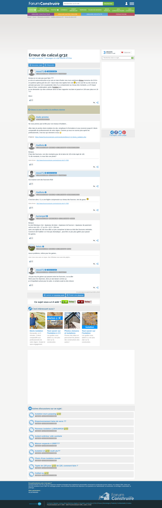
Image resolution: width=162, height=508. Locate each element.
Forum (31, 10)
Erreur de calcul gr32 (48, 55)
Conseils (64, 10)
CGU (95, 503)
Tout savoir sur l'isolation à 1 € (54, 332)
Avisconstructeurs (118, 9)
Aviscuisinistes (130, 9)
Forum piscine (121, 14)
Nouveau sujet (35, 65)
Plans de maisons (95, 10)
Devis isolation (36, 331)
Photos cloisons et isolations (71, 332)
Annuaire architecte (94, 14)
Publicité (113, 503)
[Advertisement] (81, 33)
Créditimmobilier (74, 9)
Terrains (83, 10)
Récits (43, 9)
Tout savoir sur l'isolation (88, 332)
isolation (56, 87)
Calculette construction (85, 503)
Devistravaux (107, 9)
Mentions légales (73, 503)
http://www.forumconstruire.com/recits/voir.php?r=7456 (53, 160)
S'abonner (125, 52)
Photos (54, 10)
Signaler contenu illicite (60, 503)
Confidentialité (121, 503)
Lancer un (54, 295)
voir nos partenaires (33, 492)
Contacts (49, 503)
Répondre (49, 65)
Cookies (129, 503)
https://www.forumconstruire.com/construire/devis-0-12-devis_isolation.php (60, 137)
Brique (81, 80)
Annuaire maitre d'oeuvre (67, 14)
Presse (100, 503)
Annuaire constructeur (41, 14)
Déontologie (106, 503)
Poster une (75, 295)
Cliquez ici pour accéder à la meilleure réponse (47, 110)
